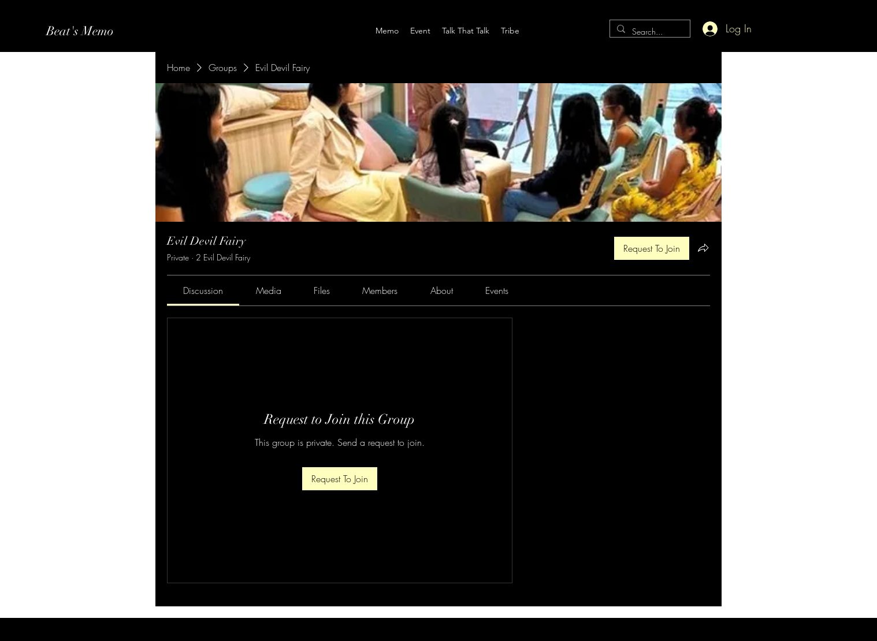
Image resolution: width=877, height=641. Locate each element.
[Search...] (649, 32)
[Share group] (703, 248)
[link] (203, 290)
